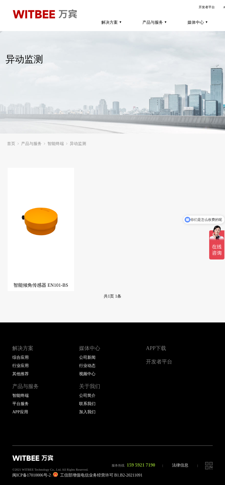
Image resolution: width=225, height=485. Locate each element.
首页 (11, 143)
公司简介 (87, 395)
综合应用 (20, 357)
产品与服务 (154, 22)
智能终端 (55, 143)
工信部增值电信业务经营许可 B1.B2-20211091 (97, 475)
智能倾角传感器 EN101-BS (40, 285)
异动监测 (78, 143)
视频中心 (87, 374)
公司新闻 (87, 357)
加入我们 (87, 412)
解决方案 (111, 22)
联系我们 (87, 404)
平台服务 (20, 404)
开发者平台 (207, 7)
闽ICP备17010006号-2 (31, 475)
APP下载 (156, 348)
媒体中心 (197, 22)
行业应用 (20, 365)
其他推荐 (20, 374)
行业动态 (87, 365)
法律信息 (180, 465)
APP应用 (20, 412)
